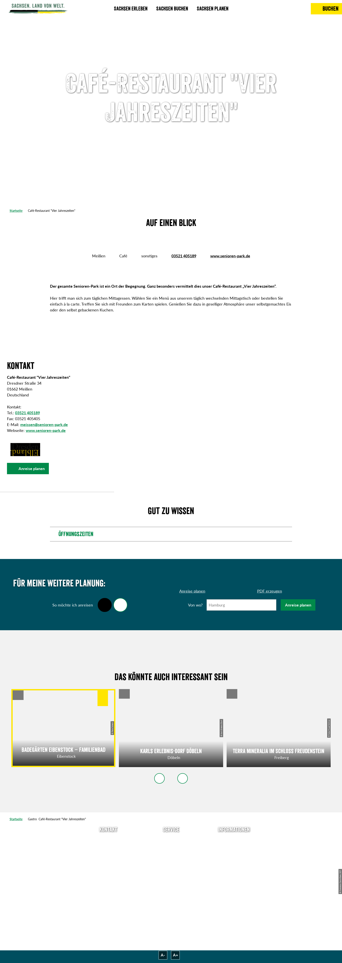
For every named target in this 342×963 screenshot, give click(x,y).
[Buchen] (326, 8)
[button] (28, 468)
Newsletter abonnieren (171, 847)
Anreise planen (298, 605)
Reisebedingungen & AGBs (234, 887)
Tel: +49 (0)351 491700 (108, 839)
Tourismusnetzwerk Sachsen (234, 873)
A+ (175, 955)
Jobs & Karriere (233, 847)
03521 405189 (183, 255)
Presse (171, 855)
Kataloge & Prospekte (171, 870)
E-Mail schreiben (108, 847)
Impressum (233, 855)
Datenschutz (234, 863)
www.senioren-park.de (230, 255)
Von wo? (195, 605)
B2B (171, 863)
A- (163, 955)
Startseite (16, 210)
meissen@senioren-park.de (44, 424)
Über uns (234, 839)
